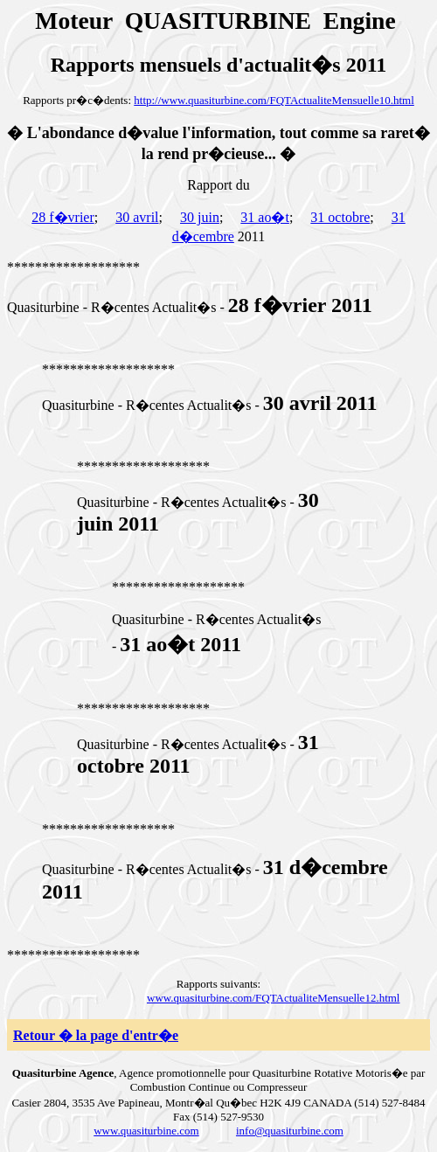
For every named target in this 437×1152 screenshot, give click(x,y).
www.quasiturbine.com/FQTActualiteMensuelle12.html (273, 997)
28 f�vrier (62, 217)
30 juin (199, 217)
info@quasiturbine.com (289, 1130)
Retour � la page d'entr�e (95, 1035)
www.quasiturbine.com (146, 1130)
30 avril (136, 217)
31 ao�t (264, 217)
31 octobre (340, 217)
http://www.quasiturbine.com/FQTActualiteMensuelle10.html (274, 100)
